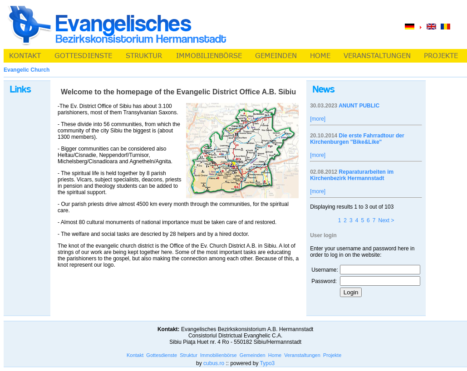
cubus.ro (213, 363)
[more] (317, 119)
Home (274, 355)
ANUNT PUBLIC (359, 106)
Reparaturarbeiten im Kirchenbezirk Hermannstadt (351, 175)
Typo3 (267, 363)
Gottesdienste (161, 355)
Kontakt (135, 355)
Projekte (332, 355)
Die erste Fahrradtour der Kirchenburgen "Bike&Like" (357, 138)
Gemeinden (252, 355)
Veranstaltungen (302, 355)
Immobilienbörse (218, 355)
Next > (386, 220)
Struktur (188, 355)
